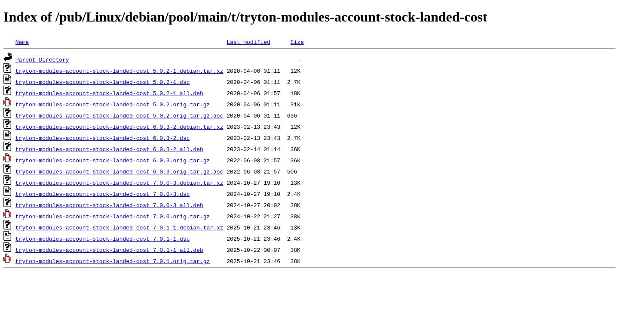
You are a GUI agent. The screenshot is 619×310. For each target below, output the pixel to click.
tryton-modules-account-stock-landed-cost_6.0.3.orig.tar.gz (112, 160)
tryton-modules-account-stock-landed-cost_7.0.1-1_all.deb (109, 250)
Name (22, 42)
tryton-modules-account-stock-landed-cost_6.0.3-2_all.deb (109, 149)
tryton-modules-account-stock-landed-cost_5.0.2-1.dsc (102, 82)
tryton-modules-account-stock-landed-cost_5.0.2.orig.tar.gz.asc (119, 115)
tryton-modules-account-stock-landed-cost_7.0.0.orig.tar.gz (112, 216)
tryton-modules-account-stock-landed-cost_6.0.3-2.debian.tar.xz (119, 126)
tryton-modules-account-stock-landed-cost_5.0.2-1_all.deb (109, 93)
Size (296, 42)
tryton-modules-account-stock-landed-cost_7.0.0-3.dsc (102, 194)
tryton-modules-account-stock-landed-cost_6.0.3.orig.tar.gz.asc (119, 171)
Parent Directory (42, 59)
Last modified (248, 42)
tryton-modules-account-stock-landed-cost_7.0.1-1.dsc (102, 238)
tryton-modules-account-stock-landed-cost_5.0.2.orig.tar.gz (112, 104)
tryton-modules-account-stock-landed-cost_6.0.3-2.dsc (102, 138)
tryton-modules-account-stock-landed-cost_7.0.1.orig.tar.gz (112, 261)
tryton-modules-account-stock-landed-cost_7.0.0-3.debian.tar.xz (119, 182)
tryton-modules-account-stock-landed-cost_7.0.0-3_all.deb (109, 205)
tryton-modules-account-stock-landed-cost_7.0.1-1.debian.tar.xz (119, 227)
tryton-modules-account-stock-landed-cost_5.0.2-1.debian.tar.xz (119, 70)
